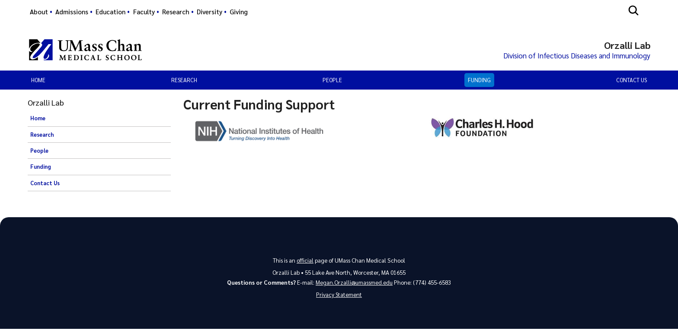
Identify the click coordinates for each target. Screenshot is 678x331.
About (39, 11)
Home (38, 80)
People (332, 80)
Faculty (144, 11)
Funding (479, 80)
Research (175, 11)
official (305, 261)
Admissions (71, 11)
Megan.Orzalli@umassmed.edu (354, 283)
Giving (239, 11)
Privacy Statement (339, 296)
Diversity (209, 11)
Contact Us (631, 80)
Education (110, 11)
